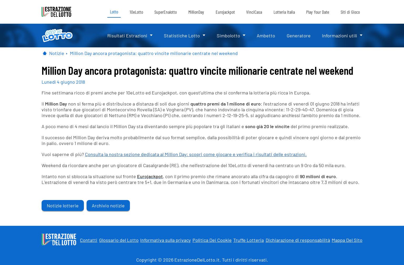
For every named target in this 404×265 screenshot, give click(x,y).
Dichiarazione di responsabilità (298, 240)
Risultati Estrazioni (127, 35)
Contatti (88, 240)
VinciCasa (254, 12)
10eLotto (136, 12)
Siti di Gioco (350, 12)
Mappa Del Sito (347, 240)
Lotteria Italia (284, 12)
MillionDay (196, 12)
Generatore (299, 35)
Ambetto (266, 35)
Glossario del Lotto (119, 240)
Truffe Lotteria (248, 240)
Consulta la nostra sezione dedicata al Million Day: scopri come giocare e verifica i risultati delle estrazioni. (196, 154)
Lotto (114, 11)
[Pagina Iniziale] (45, 53)
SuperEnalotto (165, 12)
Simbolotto (228, 35)
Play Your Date (317, 12)
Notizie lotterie (63, 205)
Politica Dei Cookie (212, 240)
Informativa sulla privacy (165, 240)
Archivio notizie (108, 205)
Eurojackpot (225, 12)
